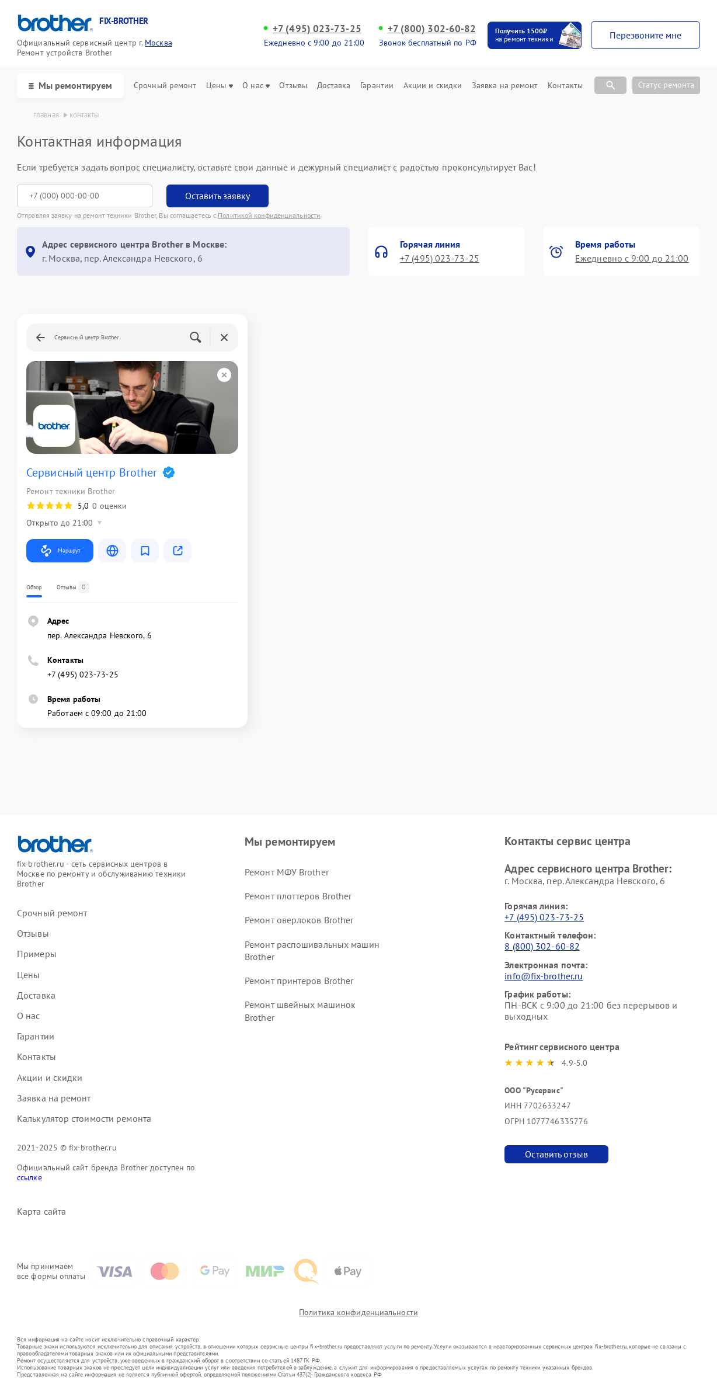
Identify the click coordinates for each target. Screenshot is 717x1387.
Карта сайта (41, 1211)
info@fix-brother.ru (543, 976)
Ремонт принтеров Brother (299, 980)
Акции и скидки (432, 86)
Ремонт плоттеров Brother (298, 896)
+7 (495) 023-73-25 (317, 28)
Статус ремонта (666, 84)
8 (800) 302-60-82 (542, 946)
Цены (219, 86)
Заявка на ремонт (505, 86)
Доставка (334, 86)
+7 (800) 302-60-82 (432, 28)
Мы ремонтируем (70, 85)
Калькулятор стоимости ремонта (84, 1118)
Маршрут (60, 551)
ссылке (29, 1177)
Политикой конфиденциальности (269, 215)
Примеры (37, 954)
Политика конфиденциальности (358, 1312)
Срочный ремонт (165, 86)
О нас (256, 86)
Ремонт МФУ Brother (287, 872)
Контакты (565, 86)
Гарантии (377, 86)
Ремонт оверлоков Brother (299, 920)
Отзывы (293, 86)
